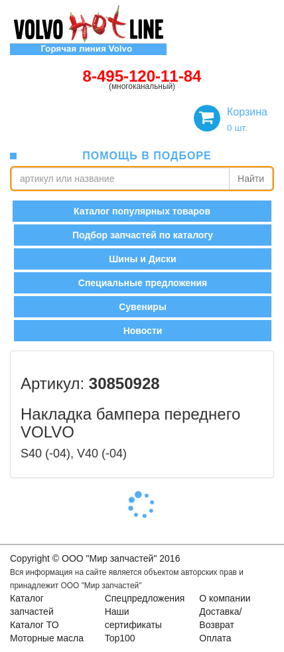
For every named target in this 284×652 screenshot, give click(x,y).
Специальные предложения (142, 283)
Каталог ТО (34, 624)
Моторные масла (47, 638)
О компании (224, 598)
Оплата (215, 638)
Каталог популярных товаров (142, 211)
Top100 (120, 638)
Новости (143, 330)
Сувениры (143, 306)
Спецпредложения (145, 598)
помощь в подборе (146, 155)
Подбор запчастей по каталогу (142, 235)
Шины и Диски (142, 259)
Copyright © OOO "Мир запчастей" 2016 (95, 558)
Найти (251, 178)
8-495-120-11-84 (142, 76)
